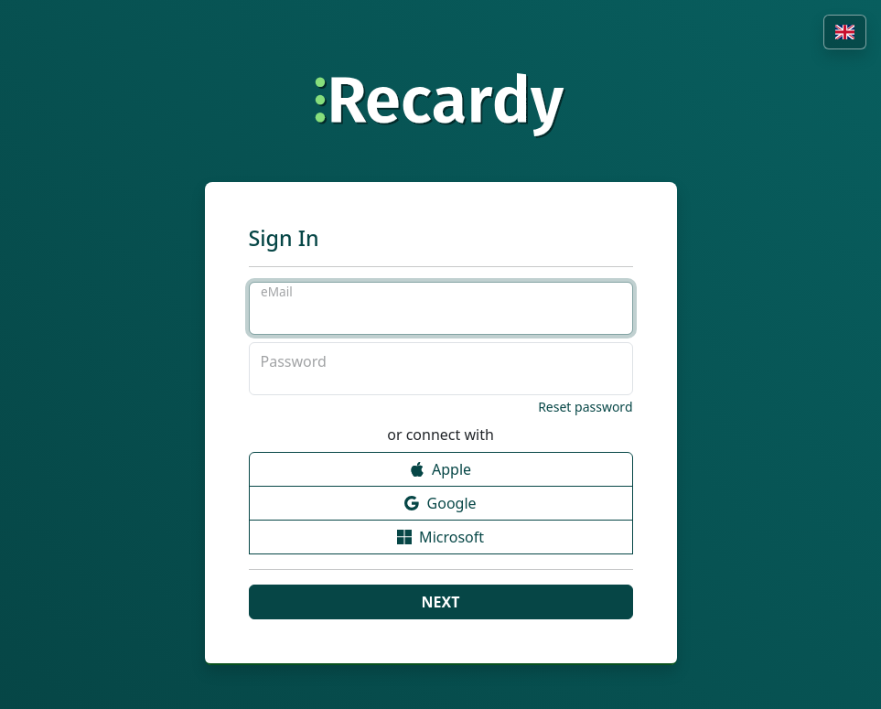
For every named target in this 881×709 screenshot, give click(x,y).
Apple (440, 469)
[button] (844, 32)
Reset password (585, 406)
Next (441, 602)
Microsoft (440, 537)
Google (440, 503)
